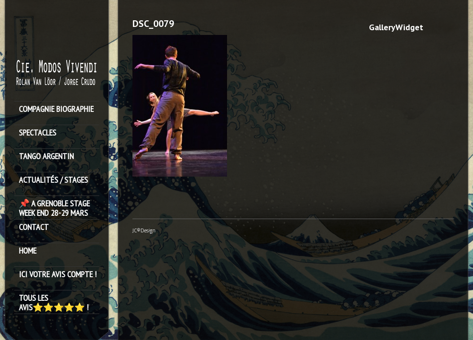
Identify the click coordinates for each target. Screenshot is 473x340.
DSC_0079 (153, 23)
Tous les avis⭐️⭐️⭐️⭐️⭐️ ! (53, 302)
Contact (34, 227)
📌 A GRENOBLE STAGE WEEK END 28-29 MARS (54, 208)
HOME (27, 251)
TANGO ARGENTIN (46, 157)
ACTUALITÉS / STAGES (53, 180)
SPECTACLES (37, 133)
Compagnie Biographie (56, 109)
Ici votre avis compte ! (57, 275)
